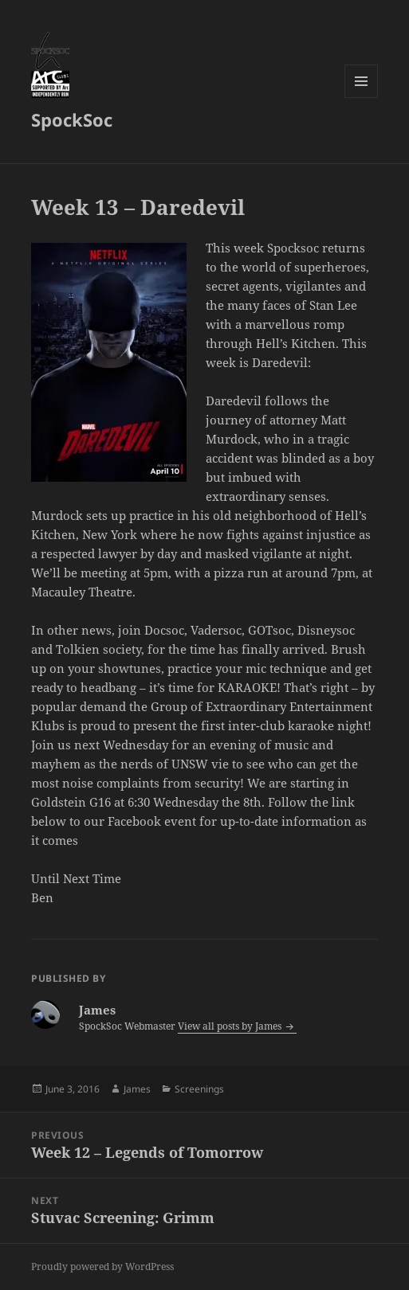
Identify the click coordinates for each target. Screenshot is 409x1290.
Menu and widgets (361, 97)
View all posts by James (231, 1026)
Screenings (199, 1089)
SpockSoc (71, 119)
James (137, 1089)
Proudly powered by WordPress (102, 1266)
